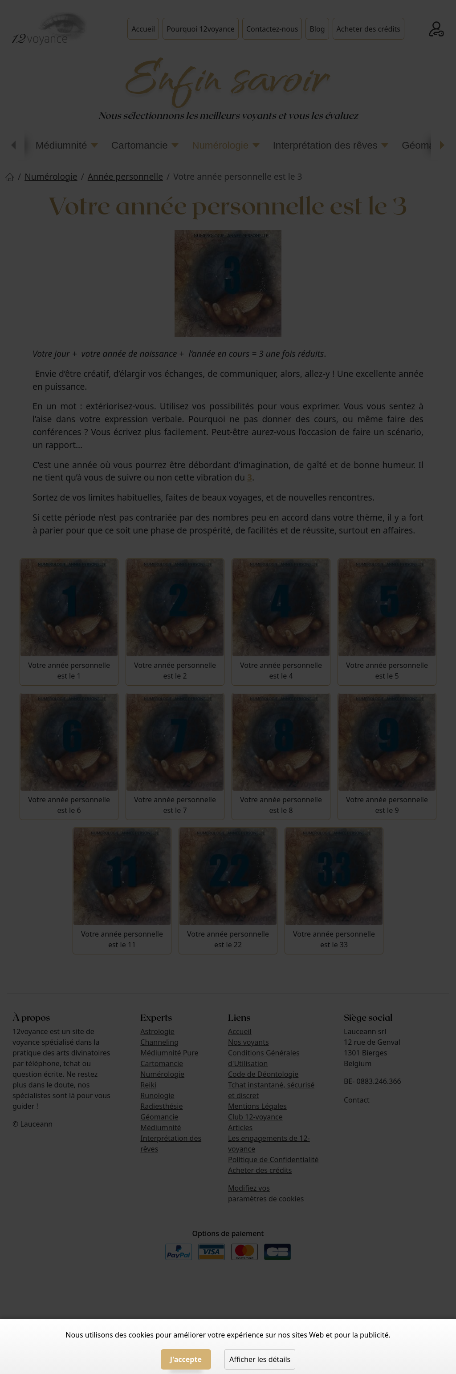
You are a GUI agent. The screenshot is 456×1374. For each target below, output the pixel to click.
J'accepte (186, 1359)
